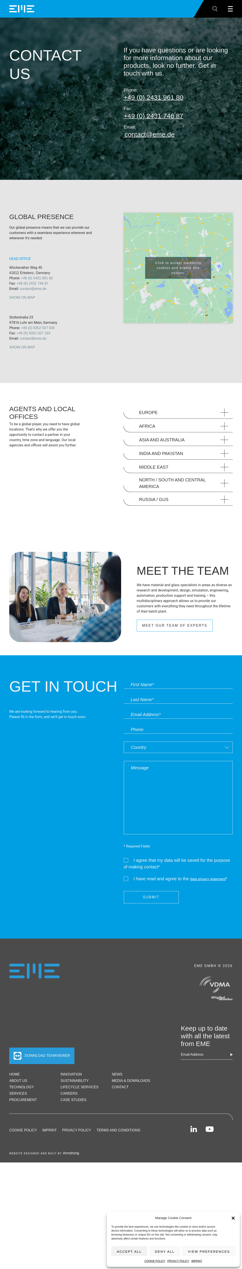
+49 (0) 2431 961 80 (37, 278)
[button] (233, 1218)
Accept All (129, 1251)
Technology (21, 1087)
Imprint (196, 1261)
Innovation (71, 1074)
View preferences (209, 1251)
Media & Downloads (131, 1081)
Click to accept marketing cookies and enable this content (178, 268)
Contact (120, 1087)
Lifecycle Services (79, 1087)
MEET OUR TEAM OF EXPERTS (174, 625)
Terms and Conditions (118, 1130)
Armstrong (71, 1153)
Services (18, 1093)
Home (14, 1074)
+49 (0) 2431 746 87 (32, 283)
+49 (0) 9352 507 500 (38, 328)
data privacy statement (207, 879)
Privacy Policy (178, 1261)
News (117, 1074)
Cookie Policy (154, 1261)
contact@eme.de (33, 289)
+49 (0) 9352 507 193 (33, 333)
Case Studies (73, 1100)
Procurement (23, 1100)
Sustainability (75, 1081)
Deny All (165, 1251)
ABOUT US (18, 1081)
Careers (69, 1093)
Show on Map (22, 297)
